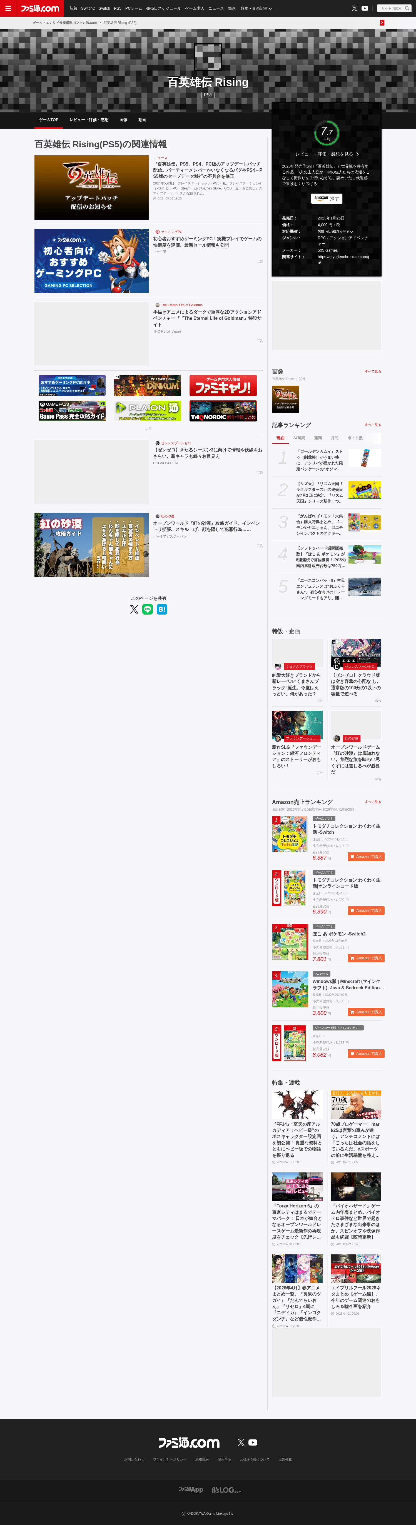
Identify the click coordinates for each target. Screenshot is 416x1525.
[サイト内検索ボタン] (394, 8)
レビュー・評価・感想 (88, 120)
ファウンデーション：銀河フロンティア (303, 738)
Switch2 (88, 8)
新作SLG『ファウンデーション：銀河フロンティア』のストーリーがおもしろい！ (296, 756)
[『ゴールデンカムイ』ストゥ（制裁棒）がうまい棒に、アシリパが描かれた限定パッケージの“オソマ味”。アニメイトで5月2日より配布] (364, 458)
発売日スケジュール (163, 8)
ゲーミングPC (171, 232)
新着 (73, 8)
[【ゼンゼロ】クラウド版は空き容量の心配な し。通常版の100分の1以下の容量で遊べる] (356, 653)
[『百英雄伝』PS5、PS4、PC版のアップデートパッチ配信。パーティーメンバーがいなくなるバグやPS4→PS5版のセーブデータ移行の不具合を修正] (91, 187)
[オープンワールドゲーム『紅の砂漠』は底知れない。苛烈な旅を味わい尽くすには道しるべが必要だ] (356, 725)
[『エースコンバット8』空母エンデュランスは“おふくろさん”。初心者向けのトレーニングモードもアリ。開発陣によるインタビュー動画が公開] (364, 587)
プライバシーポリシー (169, 1459)
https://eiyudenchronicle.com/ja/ (343, 259)
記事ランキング (291, 425)
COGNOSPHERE (166, 463)
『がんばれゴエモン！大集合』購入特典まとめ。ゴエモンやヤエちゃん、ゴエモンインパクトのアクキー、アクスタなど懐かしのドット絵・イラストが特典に (319, 525)
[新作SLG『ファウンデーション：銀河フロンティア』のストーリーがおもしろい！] (297, 725)
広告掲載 (285, 1459)
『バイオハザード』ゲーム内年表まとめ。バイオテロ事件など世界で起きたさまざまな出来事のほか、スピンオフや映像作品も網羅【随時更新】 (355, 1221)
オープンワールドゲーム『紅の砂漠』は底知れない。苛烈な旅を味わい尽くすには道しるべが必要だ (355, 760)
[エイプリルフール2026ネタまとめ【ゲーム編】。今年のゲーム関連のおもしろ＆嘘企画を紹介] (356, 1268)
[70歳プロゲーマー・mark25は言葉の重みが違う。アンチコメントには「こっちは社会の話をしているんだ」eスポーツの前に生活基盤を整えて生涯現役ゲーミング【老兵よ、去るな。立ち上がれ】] (356, 1104)
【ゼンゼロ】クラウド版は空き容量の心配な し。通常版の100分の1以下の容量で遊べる (356, 684)
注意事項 (224, 1459)
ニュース (216, 8)
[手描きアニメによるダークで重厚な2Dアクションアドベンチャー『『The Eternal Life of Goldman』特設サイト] (91, 334)
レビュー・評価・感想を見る (324, 154)
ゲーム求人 (195, 8)
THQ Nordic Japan (167, 331)
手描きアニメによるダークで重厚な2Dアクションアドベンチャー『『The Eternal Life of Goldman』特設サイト (207, 318)
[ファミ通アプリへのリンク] (191, 1489)
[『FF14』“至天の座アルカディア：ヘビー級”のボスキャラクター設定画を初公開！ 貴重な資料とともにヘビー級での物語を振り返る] (297, 1104)
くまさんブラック (299, 666)
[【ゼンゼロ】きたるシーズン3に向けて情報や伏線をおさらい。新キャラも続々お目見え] (91, 472)
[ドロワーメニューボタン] (8, 8)
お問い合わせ (134, 1459)
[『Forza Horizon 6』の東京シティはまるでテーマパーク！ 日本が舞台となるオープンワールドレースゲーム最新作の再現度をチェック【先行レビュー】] (297, 1186)
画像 (123, 120)
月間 (334, 438)
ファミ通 (159, 252)
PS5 (117, 8)
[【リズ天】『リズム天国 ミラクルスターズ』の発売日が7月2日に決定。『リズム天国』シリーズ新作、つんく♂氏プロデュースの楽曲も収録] (364, 490)
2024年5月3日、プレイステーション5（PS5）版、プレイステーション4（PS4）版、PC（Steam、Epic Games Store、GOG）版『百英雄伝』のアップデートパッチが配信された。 (207, 188)
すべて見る (373, 371)
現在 (280, 438)
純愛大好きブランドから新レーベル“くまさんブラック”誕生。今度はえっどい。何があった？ (296, 684)
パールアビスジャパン (169, 536)
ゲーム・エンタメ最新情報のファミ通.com (65, 23)
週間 (318, 438)
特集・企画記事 (254, 8)
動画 (232, 8)
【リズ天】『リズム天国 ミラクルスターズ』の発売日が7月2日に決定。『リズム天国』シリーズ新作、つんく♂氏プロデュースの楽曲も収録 (321, 492)
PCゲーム (133, 8)
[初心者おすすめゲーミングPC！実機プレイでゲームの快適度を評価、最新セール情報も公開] (91, 261)
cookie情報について (255, 1459)
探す (334, 198)
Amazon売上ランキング (302, 802)
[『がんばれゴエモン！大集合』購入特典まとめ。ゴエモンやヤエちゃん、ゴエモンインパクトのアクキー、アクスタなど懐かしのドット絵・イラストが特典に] (364, 522)
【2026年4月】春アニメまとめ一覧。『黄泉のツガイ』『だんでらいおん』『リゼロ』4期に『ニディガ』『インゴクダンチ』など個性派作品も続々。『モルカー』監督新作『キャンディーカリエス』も (296, 1304)
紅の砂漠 (167, 516)
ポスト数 (355, 438)
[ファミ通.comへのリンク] (40, 8)
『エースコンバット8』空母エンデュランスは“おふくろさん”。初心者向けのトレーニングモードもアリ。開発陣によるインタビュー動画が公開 (320, 589)
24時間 (299, 438)
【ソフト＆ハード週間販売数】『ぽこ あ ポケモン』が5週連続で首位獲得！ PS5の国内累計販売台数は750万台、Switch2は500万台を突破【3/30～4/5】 (321, 557)
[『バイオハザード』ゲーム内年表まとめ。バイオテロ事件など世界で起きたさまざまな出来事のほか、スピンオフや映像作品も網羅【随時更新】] (356, 1186)
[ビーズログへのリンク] (226, 1489)
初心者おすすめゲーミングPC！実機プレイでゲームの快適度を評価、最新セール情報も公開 (207, 241)
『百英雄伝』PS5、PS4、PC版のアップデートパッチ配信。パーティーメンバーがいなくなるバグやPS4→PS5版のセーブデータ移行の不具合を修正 (207, 170)
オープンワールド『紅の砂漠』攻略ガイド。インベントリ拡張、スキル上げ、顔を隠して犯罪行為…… (206, 526)
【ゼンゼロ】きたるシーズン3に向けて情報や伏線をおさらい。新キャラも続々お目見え (207, 453)
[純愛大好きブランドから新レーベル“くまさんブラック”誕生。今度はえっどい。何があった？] (297, 653)
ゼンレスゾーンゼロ (176, 443)
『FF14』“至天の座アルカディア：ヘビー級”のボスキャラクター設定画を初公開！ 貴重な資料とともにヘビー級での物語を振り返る (297, 1140)
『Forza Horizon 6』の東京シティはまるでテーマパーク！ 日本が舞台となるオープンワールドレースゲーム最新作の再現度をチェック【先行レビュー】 (297, 1222)
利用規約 (202, 1459)
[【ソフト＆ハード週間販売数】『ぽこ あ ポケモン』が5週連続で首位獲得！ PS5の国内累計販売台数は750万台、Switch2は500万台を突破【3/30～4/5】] (364, 554)
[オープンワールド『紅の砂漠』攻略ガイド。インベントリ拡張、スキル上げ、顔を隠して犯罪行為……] (91, 545)
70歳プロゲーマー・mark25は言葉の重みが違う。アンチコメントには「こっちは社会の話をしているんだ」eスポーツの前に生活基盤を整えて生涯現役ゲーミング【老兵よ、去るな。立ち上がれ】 (355, 1140)
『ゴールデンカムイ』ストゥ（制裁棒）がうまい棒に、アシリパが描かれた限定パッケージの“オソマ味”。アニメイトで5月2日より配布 (320, 460)
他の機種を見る (338, 232)
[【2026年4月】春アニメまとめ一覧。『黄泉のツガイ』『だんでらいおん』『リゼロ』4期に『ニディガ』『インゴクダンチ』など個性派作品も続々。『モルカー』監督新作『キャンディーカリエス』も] (297, 1268)
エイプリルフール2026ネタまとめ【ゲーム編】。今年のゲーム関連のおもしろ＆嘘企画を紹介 (356, 1297)
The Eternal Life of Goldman (182, 305)
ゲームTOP (49, 120)
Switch (104, 8)
